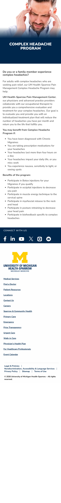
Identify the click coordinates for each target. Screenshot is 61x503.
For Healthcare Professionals (17, 349)
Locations (8, 295)
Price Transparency (12, 327)
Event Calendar (11, 354)
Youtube (21, 238)
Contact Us (9, 300)
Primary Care (10, 316)
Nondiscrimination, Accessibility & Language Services (29, 369)
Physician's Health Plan (15, 343)
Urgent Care (9, 333)
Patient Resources (12, 289)
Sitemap (26, 371)
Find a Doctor (10, 284)
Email (48, 239)
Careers (7, 305)
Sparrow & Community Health (18, 311)
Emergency (9, 322)
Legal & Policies (11, 366)
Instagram (39, 238)
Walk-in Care (10, 338)
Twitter (30, 238)
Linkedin (13, 238)
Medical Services (11, 278)
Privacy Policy (11, 371)
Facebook (5, 238)
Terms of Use (40, 371)
